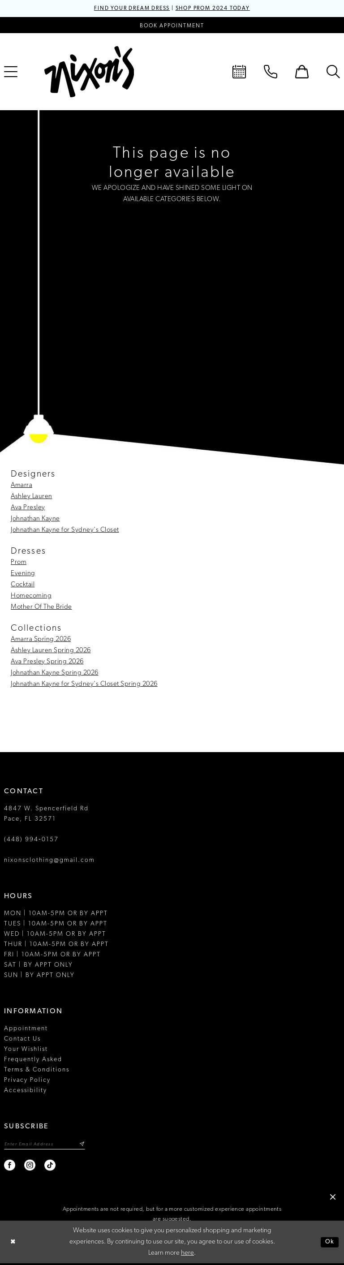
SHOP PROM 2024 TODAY (218, 9)
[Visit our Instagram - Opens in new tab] (30, 1167)
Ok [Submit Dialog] (329, 1243)
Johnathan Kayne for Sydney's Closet (65, 530)
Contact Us (22, 1039)
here (187, 1255)
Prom (18, 562)
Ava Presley (28, 508)
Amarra (21, 485)
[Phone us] (270, 72)
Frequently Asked (33, 1060)
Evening (23, 574)
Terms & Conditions (36, 1070)
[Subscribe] (90, 1145)
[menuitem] (239, 72)
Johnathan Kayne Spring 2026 (55, 673)
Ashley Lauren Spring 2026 (51, 651)
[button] (302, 72)
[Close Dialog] (13, 1244)
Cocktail (22, 585)
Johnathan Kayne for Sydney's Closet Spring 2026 (84, 684)
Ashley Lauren (31, 497)
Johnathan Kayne (35, 519)
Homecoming (31, 596)
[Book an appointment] (172, 26)
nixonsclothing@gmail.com (49, 860)
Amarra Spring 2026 (41, 640)
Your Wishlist (26, 1049)
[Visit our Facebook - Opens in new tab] (10, 1167)
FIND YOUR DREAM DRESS (126, 9)
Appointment (26, 1029)
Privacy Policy (27, 1080)
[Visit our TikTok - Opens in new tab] (50, 1167)
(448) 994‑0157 (31, 840)
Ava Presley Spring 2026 (47, 662)
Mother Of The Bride (41, 607)
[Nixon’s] (89, 72)
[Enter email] (49, 1145)
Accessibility (25, 1091)
